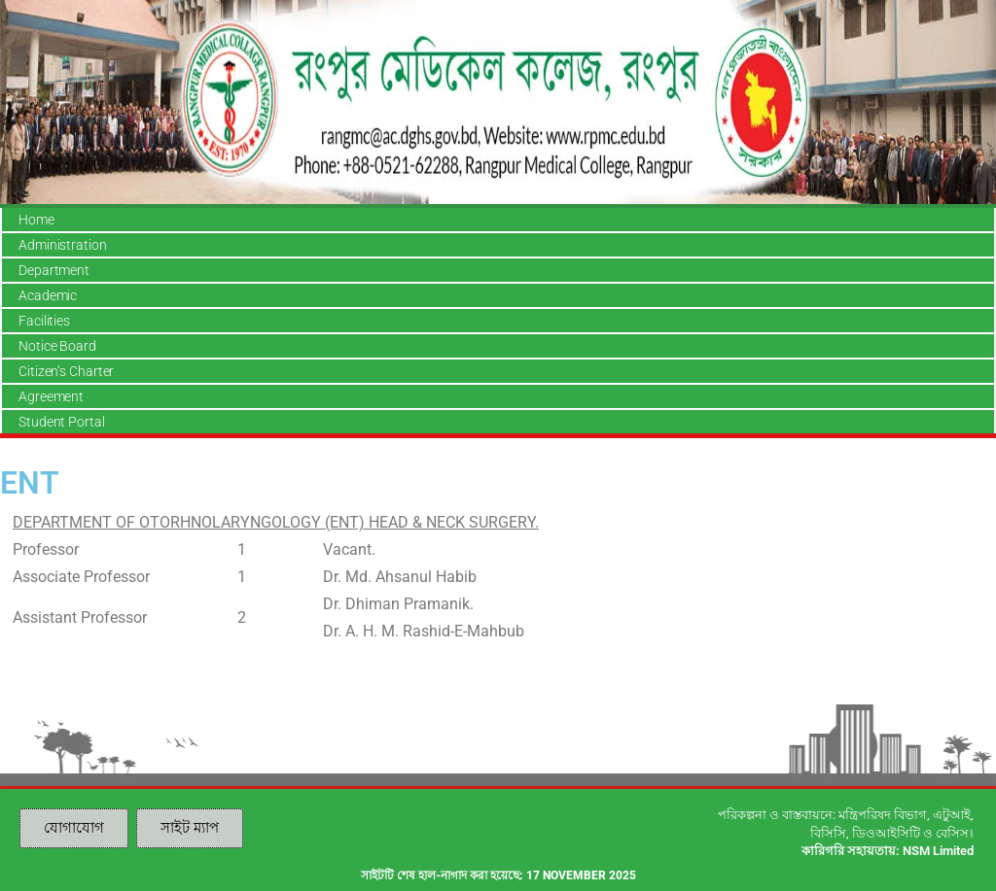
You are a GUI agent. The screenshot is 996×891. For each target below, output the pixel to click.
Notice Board (57, 346)
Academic (47, 295)
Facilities (44, 320)
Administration (62, 245)
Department (53, 270)
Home (36, 219)
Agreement (51, 396)
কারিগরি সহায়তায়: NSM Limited (887, 850)
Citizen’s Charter (66, 371)
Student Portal (61, 421)
